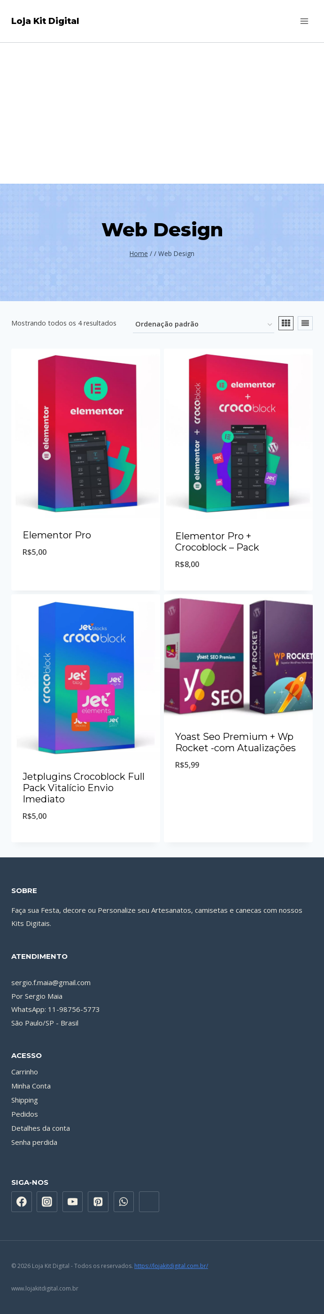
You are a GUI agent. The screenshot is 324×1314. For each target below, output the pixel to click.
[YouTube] (72, 1201)
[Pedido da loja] (203, 325)
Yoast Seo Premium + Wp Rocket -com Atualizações (235, 742)
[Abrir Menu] (304, 21)
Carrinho (24, 1071)
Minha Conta (31, 1085)
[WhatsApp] (124, 1201)
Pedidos (24, 1114)
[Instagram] (47, 1201)
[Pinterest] (98, 1201)
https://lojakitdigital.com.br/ (171, 1266)
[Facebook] (21, 1201)
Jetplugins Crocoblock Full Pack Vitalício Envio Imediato (84, 788)
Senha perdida (34, 1142)
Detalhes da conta (40, 1128)
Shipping (24, 1099)
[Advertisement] (162, 113)
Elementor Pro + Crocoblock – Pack (217, 541)
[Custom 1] (149, 1201)
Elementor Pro (57, 535)
